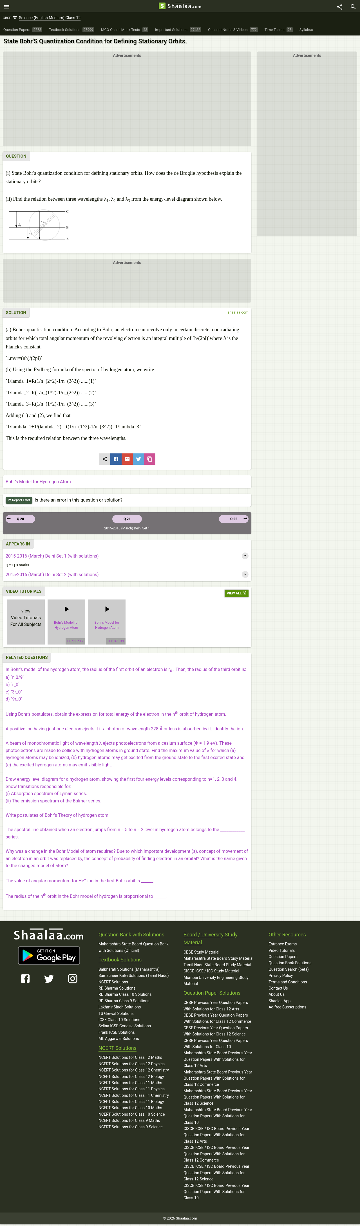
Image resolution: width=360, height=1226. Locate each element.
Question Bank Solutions (290, 964)
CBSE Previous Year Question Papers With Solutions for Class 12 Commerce (217, 1020)
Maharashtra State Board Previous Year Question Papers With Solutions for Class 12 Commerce (218, 1079)
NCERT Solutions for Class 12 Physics (132, 1065)
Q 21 (127, 521)
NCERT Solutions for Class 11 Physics (132, 1090)
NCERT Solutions (113, 983)
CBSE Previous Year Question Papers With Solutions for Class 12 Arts (216, 1007)
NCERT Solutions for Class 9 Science (131, 1128)
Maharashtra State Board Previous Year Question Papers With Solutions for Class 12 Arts (218, 1061)
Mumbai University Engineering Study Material (216, 982)
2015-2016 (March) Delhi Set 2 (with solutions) (52, 576)
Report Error (19, 502)
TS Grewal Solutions (116, 1015)
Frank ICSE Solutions (117, 1034)
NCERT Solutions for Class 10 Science (132, 1116)
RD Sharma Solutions (117, 990)
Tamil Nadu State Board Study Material (217, 966)
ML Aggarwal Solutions (119, 1040)
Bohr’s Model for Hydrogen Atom (38, 483)
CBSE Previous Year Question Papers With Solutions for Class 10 (216, 1045)
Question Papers (283, 958)
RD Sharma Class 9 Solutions (124, 1002)
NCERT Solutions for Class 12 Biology (131, 1078)
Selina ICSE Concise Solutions (125, 1027)
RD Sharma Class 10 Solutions (125, 996)
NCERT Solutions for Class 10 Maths (130, 1109)
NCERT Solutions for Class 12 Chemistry (134, 1072)
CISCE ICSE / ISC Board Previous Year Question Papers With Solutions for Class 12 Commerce (216, 1155)
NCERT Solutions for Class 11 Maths (130, 1084)
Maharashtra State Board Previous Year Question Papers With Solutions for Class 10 (218, 1117)
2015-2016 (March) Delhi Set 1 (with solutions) (52, 557)
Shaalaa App (279, 1002)
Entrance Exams (283, 945)
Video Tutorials (282, 952)
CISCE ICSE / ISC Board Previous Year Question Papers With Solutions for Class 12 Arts (216, 1136)
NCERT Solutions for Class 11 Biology (131, 1103)
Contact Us (278, 990)
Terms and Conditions (288, 983)
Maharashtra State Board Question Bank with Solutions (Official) (134, 948)
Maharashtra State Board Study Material (218, 960)
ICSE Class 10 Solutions (119, 1021)
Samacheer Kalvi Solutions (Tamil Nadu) (134, 977)
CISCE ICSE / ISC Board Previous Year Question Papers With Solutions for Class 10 (216, 1193)
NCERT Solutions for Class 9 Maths (129, 1122)
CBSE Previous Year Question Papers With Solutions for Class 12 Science (216, 1032)
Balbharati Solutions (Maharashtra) (129, 971)
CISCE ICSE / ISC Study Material (211, 972)
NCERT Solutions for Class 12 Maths (130, 1059)
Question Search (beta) (289, 971)
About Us (277, 996)
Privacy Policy (281, 977)
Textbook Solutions (120, 961)
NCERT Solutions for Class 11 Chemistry (134, 1097)
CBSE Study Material (201, 954)
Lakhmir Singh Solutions (120, 1008)
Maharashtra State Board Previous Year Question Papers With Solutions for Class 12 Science (218, 1098)
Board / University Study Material (211, 940)
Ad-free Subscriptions (287, 1008)
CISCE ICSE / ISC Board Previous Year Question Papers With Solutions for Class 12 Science (216, 1174)
